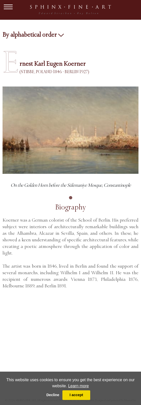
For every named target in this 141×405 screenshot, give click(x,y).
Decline (52, 395)
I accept (76, 395)
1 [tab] (70, 197)
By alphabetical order (33, 34)
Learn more (78, 386)
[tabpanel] (70, 138)
